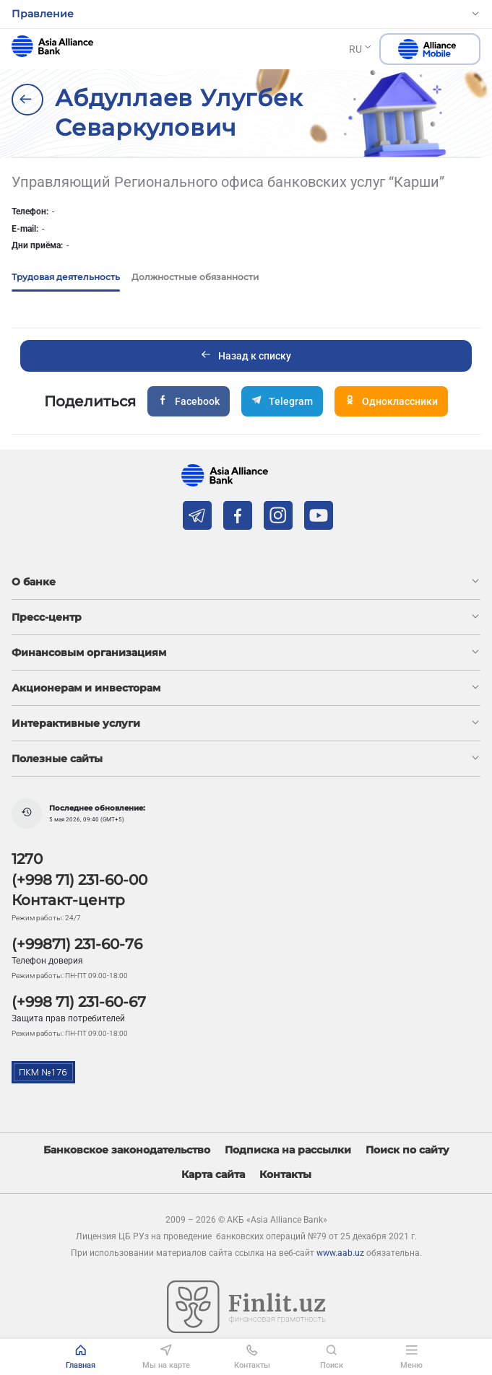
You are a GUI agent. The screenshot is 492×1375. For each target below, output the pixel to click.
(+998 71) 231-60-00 (79, 880)
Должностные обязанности (195, 276)
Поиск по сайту (407, 1150)
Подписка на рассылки (288, 1150)
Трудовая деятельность (66, 276)
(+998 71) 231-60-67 (79, 1001)
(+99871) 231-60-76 (77, 944)
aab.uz (52, 46)
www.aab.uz (340, 1253)
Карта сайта (213, 1175)
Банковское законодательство (126, 1150)
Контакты (285, 1175)
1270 (27, 859)
